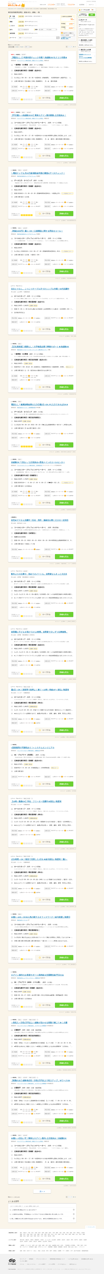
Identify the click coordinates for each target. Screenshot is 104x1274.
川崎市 (31, 1239)
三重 (53, 1232)
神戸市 (76, 1239)
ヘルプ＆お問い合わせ (73, 1259)
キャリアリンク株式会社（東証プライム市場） (30, 60)
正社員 (43, 1250)
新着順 (17, 47)
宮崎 (45, 1236)
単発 (24, 1250)
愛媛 (21, 1236)
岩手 (24, 1234)
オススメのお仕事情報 (85, 56)
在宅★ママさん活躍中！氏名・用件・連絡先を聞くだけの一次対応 (39, 520)
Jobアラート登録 (67, 33)
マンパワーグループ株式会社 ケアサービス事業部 (31, 1025)
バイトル (22, 1264)
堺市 (72, 1239)
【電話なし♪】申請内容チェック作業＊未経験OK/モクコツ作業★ (39, 57)
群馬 (43, 1232)
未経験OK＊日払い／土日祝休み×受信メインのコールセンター (38, 462)
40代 (47, 1250)
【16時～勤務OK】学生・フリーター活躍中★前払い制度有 (36, 801)
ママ (63, 1250)
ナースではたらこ (62, 1264)
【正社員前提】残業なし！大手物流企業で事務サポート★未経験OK (40, 347)
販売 (82, 1245)
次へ (74, 46)
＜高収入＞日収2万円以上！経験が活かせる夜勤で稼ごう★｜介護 (39, 1023)
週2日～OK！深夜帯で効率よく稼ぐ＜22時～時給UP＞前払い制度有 (40, 690)
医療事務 (50, 1247)
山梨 (42, 1234)
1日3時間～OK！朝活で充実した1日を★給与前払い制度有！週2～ (39, 859)
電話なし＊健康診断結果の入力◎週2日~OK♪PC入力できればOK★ (39, 404)
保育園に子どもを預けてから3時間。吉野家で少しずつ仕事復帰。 (39, 632)
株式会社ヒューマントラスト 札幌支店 (28, 978)
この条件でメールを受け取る (66, 38)
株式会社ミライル (22, 920)
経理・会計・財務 (36, 1245)
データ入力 (28, 1245)
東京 (21, 1232)
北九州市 (45, 1241)
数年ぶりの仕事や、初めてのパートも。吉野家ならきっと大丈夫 (39, 574)
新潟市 (26, 1241)
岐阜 (50, 1232)
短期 (21, 1250)
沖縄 (53, 1236)
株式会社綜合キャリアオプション (26, 176)
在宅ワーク (29, 1250)
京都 (67, 1232)
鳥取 (70, 1234)
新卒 (51, 1250)
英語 (39, 1250)
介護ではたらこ (73, 1264)
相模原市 (37, 1239)
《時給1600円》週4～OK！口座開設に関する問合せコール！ (37, 231)
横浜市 (27, 1239)
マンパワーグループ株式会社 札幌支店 (28, 750)
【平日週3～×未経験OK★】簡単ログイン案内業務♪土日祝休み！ (38, 115)
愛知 (46, 1232)
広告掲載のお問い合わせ (87, 1259)
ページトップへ (91, 1227)
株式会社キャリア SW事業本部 (26, 407)
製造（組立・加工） (73, 1247)
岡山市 (35, 1241)
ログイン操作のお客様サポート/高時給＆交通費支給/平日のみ (37, 975)
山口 (77, 1234)
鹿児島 (49, 1236)
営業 (78, 1245)
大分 (42, 1236)
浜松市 (63, 1239)
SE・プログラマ (24, 1247)
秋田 (31, 1234)
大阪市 (68, 1239)
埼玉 (32, 1232)
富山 (52, 1234)
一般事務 (22, 1245)
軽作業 (65, 1247)
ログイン (91, 4)
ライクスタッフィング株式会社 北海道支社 (29, 465)
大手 (71, 1250)
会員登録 (81, 4)
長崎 (35, 1236)
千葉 (29, 1232)
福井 (59, 1234)
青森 (21, 1234)
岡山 (66, 1234)
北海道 (83, 1232)
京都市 (80, 1239)
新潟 (49, 1234)
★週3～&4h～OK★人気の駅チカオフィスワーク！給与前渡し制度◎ (40, 917)
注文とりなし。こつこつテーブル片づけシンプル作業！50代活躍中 (40, 289)
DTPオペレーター (42, 1247)
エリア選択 (12, 18)
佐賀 (31, 1236)
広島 (63, 1234)
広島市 (30, 1241)
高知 (24, 1236)
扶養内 (67, 1250)
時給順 (21, 47)
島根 (73, 1234)
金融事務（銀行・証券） (58, 1245)
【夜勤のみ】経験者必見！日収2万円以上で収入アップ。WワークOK (40, 1080)
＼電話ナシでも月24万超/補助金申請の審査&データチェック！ (38, 173)
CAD (85, 1245)
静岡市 (59, 1239)
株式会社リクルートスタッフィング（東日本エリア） (32, 349)
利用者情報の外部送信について (57, 1259)
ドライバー (82, 1247)
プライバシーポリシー (41, 1259)
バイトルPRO (51, 1264)
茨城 (36, 1232)
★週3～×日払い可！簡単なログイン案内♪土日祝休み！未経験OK (39, 1138)
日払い (35, 1250)
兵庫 (64, 1232)
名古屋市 (54, 1239)
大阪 (60, 1232)
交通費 (59, 1250)
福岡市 (39, 1241)
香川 (80, 1234)
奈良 (74, 1232)
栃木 (39, 1232)
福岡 (28, 1236)
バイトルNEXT (41, 1264)
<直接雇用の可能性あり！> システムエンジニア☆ (32, 748)
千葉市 (42, 1239)
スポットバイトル (31, 1264)
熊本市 (50, 1241)
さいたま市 (47, 1239)
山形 (35, 1234)
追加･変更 (21, 16)
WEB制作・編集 (33, 1247)
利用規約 (31, 1259)
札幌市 (85, 1239)
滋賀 (71, 1232)
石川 (56, 1234)
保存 (92, 14)
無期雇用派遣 (85, 1250)
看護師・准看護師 (58, 1247)
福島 (38, 1234)
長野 (45, 1234)
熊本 (38, 1236)
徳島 (84, 1234)
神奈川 (25, 1232)
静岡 (57, 1232)
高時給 (55, 1250)
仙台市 (21, 1241)
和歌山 (78, 1232)
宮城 (28, 1234)
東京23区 (22, 1239)
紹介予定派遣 (77, 1250)
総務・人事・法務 (46, 1245)
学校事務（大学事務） (70, 1245)
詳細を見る (64, 98)
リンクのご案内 (23, 1261)
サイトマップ (23, 1259)
